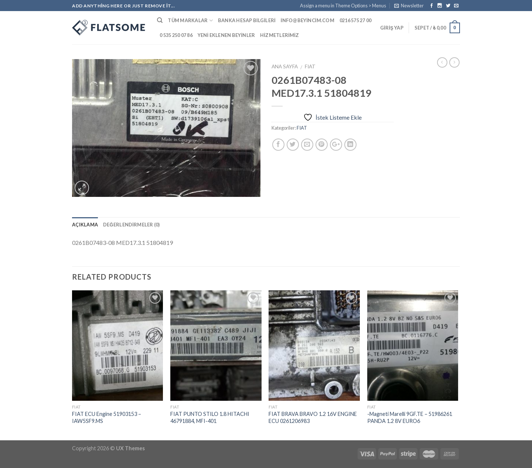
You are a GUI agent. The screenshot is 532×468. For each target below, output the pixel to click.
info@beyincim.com (307, 20)
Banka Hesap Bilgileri (247, 20)
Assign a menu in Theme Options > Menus (343, 5)
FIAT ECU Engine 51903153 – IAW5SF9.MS (106, 417)
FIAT (310, 66)
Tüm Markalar (190, 20)
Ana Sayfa (285, 66)
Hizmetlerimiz (279, 35)
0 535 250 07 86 (176, 35)
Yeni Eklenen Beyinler (226, 35)
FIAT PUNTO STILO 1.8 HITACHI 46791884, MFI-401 (209, 417)
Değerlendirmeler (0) (131, 225)
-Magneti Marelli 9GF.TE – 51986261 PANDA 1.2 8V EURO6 (409, 417)
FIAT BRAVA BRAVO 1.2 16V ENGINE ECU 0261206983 (313, 417)
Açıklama (85, 225)
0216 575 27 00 (356, 20)
